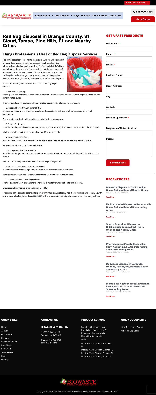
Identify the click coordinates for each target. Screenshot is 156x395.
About (48, 16)
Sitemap (5, 359)
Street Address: (114, 86)
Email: (109, 65)
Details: (110, 139)
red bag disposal (10, 75)
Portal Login (6, 345)
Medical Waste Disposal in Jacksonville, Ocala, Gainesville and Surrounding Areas (129, 207)
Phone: (110, 54)
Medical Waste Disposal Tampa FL (96, 356)
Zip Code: (110, 107)
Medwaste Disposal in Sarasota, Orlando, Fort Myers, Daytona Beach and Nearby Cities (127, 267)
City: (108, 97)
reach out (37, 196)
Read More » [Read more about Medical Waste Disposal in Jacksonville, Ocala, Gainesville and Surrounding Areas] (110, 217)
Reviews (85, 15)
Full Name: (112, 44)
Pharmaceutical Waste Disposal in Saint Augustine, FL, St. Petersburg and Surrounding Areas (126, 247)
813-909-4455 (54, 340)
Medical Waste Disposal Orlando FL (97, 349)
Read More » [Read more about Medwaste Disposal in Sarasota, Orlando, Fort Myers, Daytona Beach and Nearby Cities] (110, 276)
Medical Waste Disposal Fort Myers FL (96, 345)
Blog (3, 356)
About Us (5, 331)
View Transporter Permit (132, 327)
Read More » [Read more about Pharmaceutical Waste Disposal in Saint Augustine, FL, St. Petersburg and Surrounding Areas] (110, 257)
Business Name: (114, 75)
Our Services (63, 16)
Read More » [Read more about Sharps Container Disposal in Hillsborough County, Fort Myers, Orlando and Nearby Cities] (110, 237)
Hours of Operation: (116, 118)
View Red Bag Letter (130, 331)
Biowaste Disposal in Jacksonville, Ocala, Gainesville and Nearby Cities (127, 189)
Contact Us (114, 15)
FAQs (76, 15)
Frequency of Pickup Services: (121, 128)
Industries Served (9, 341)
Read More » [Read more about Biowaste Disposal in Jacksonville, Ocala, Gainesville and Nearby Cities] (110, 197)
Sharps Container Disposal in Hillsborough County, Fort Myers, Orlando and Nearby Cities (125, 227)
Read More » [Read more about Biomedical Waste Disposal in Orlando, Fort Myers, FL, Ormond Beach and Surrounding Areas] (110, 296)
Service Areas (99, 15)
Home (38, 15)
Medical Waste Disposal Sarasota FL (97, 353)
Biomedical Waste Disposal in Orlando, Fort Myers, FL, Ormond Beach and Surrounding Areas (128, 286)
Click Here (52, 343)
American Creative (112, 391)
